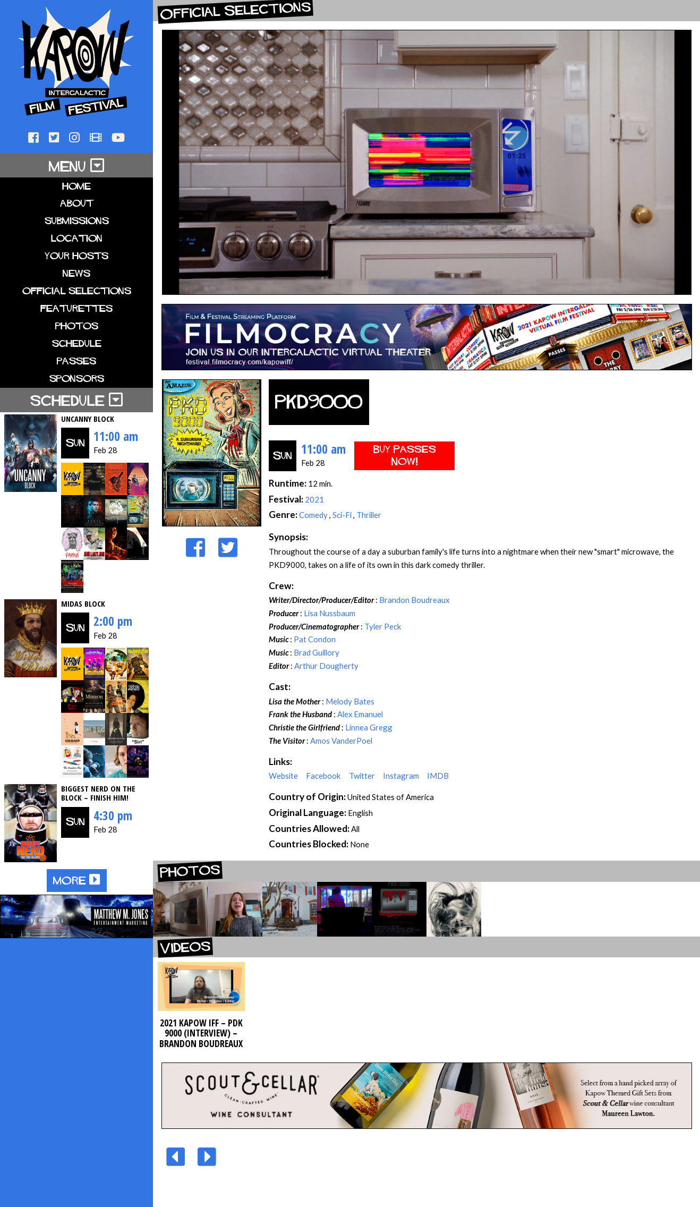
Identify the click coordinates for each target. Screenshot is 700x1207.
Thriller (368, 515)
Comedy (314, 515)
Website (284, 775)
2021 (314, 499)
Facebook (324, 775)
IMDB (438, 775)
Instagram (402, 775)
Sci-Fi (342, 515)
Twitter (363, 775)
